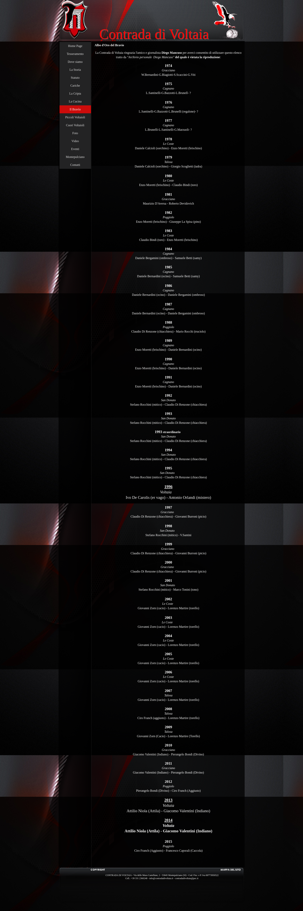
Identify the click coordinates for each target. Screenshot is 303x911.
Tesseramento (75, 53)
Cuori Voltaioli (75, 125)
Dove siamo (75, 61)
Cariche (75, 85)
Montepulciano (75, 157)
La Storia (75, 69)
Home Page (75, 46)
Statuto (75, 77)
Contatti (75, 164)
